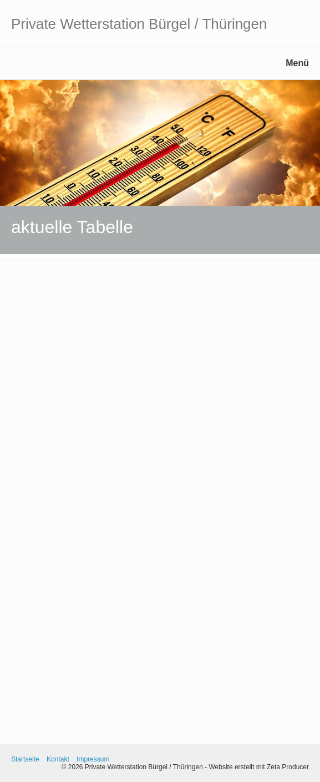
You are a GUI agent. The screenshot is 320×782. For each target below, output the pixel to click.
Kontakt (58, 759)
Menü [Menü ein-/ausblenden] (297, 63)
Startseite (25, 759)
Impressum (93, 759)
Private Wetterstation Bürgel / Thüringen (139, 24)
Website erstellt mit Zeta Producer (259, 767)
